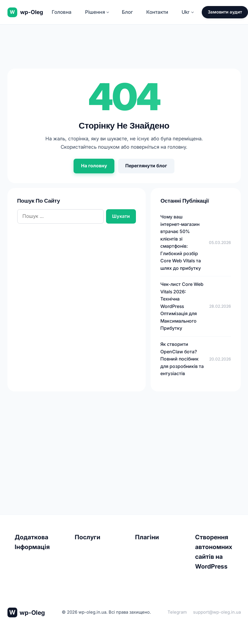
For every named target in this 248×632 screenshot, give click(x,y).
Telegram (177, 612)
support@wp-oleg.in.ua (217, 612)
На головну (94, 165)
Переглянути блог (146, 165)
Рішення (97, 12)
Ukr (188, 12)
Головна (62, 12)
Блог (127, 12)
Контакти (157, 12)
